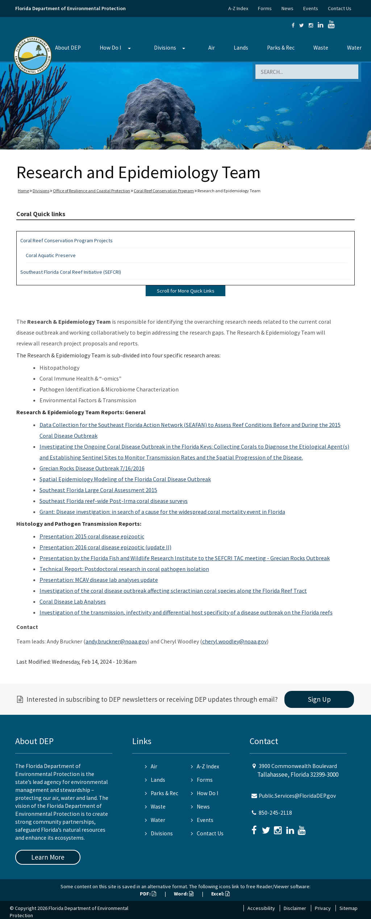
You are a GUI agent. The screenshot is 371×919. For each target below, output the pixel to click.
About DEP (68, 47)
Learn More (47, 857)
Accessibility (261, 908)
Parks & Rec (281, 47)
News (287, 8)
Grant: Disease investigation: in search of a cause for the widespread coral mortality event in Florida (162, 511)
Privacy (323, 908)
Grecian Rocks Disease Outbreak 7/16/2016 (92, 468)
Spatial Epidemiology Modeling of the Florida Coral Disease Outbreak (125, 479)
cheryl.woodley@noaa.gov (234, 641)
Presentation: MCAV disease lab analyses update (98, 579)
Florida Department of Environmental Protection (70, 8)
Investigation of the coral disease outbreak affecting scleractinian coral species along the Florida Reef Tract (173, 590)
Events (310, 8)
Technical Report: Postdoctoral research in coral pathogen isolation (124, 568)
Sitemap (348, 908)
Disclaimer (295, 908)
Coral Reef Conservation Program (164, 190)
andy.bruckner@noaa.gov (116, 641)
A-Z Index (238, 8)
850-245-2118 (275, 812)
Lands (241, 47)
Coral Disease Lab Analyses (72, 601)
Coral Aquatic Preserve (51, 255)
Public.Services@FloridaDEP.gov (297, 795)
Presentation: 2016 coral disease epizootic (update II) (105, 547)
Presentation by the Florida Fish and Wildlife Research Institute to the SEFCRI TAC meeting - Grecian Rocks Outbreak (184, 558)
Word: (183, 893)
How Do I (110, 47)
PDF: (148, 893)
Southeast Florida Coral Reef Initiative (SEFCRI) (70, 272)
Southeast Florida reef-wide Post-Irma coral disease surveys (113, 500)
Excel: (220, 893)
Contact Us (339, 8)
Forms (265, 8)
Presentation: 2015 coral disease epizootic (91, 536)
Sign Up (319, 699)
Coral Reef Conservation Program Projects (66, 240)
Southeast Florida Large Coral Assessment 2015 (98, 490)
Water (354, 47)
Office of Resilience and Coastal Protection (91, 190)
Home (23, 190)
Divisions (165, 47)
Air (211, 47)
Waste (320, 47)
